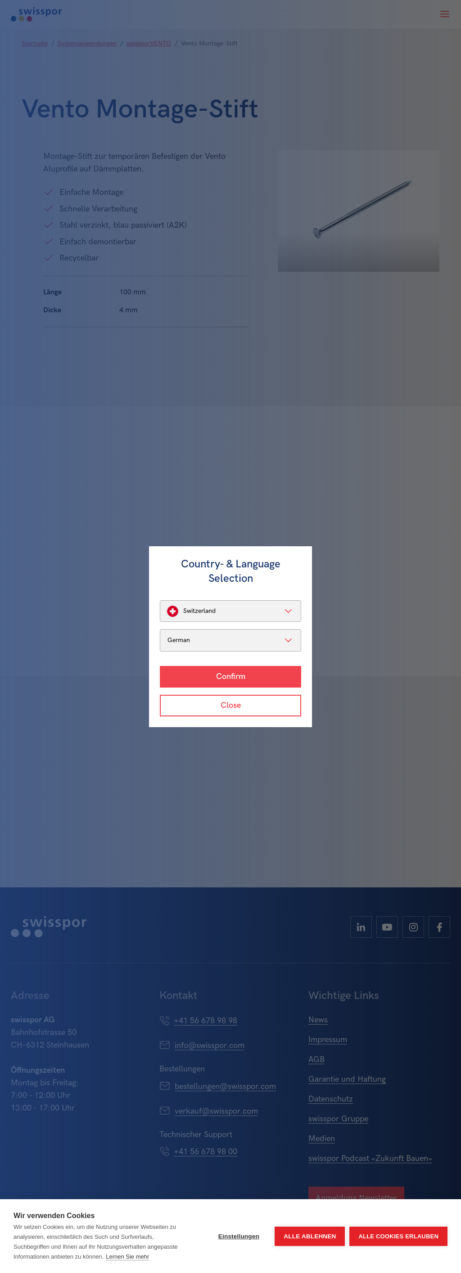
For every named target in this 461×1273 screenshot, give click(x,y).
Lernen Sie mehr (127, 1256)
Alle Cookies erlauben (398, 1236)
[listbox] (230, 611)
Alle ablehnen (310, 1236)
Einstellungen (238, 1236)
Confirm (230, 676)
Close (231, 705)
